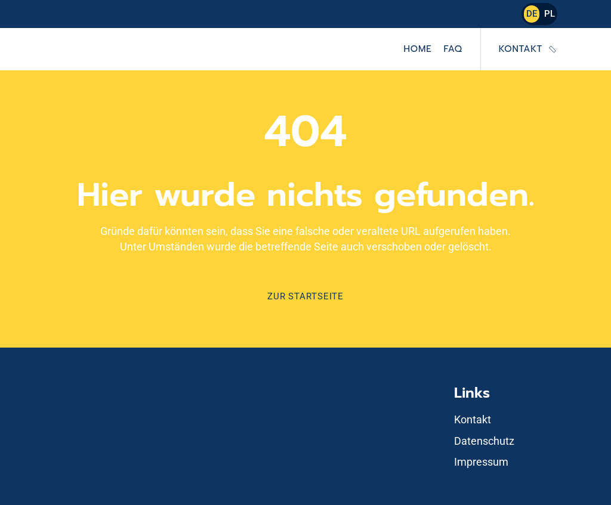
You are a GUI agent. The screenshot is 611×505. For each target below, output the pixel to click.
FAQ (452, 48)
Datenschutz (484, 441)
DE (531, 13)
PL (549, 13)
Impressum (481, 462)
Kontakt (520, 48)
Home (418, 48)
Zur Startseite (305, 296)
